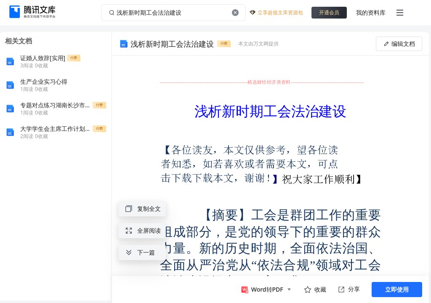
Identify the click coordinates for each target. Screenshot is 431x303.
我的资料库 (371, 12)
